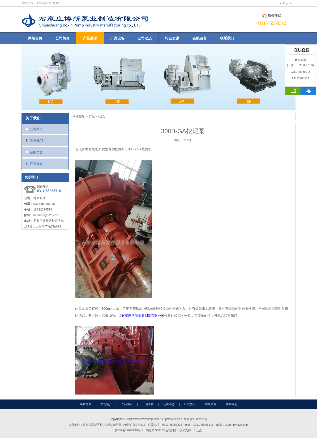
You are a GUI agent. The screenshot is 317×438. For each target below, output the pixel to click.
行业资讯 (172, 38)
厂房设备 (117, 38)
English (287, 3)
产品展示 (90, 38)
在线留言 (200, 38)
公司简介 (63, 38)
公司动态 (145, 38)
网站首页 (35, 38)
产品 (92, 116)
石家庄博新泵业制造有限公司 (142, 316)
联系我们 (227, 38)
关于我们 (33, 118)
